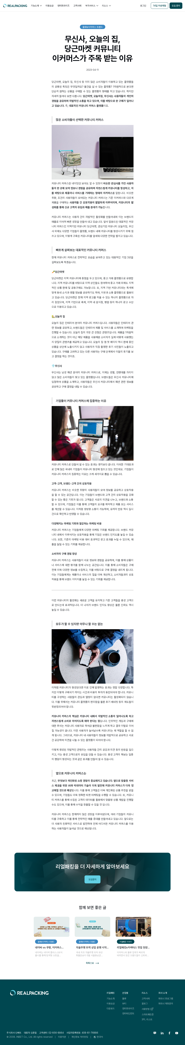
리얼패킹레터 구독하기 (158, 830)
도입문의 (92, 879)
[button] (36, 5)
